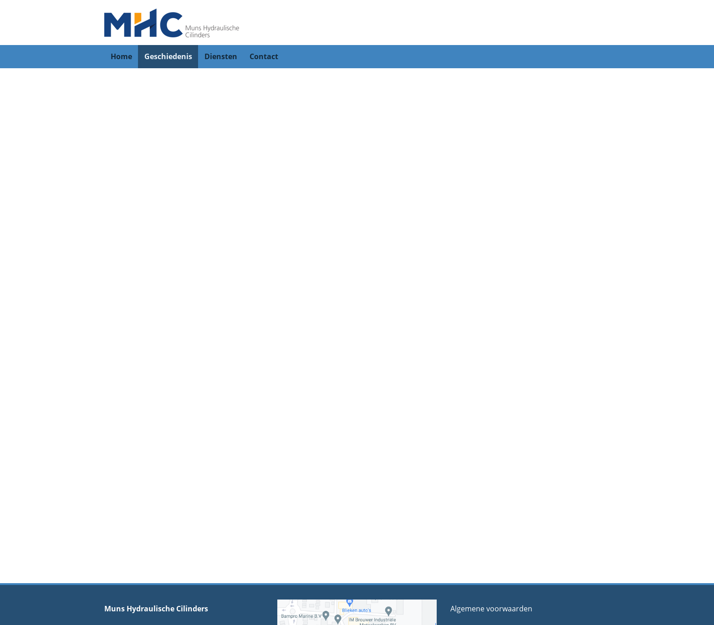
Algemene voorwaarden (491, 609)
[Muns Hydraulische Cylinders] (172, 22)
